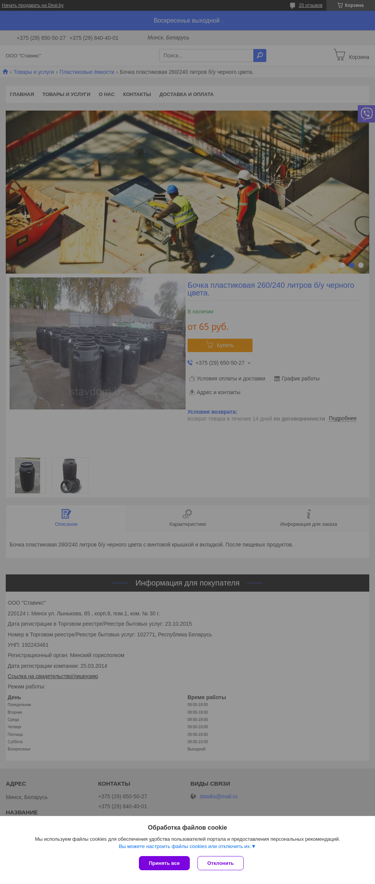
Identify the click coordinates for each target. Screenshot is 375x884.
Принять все (164, 863)
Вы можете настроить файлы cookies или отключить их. (185, 846)
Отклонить (220, 863)
